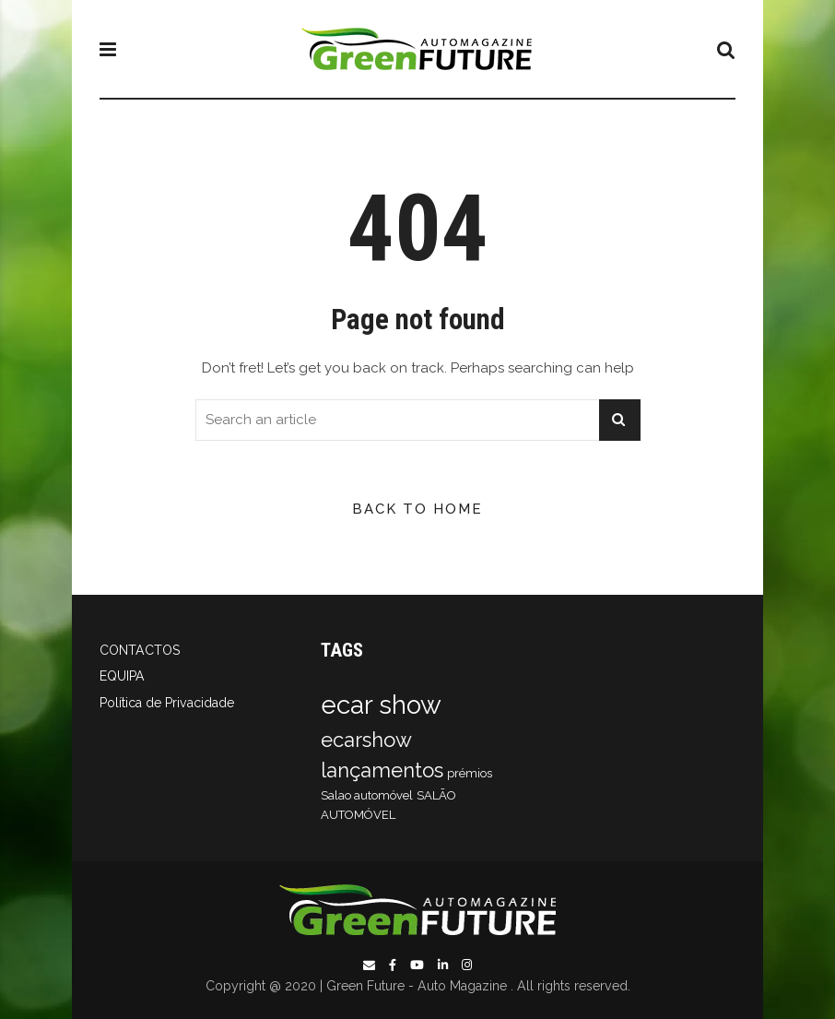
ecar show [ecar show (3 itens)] (381, 705)
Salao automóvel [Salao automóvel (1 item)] (367, 795)
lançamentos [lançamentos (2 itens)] (382, 770)
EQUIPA (122, 676)
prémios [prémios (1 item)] (469, 773)
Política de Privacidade (167, 702)
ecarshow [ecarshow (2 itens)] (366, 740)
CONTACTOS (140, 650)
